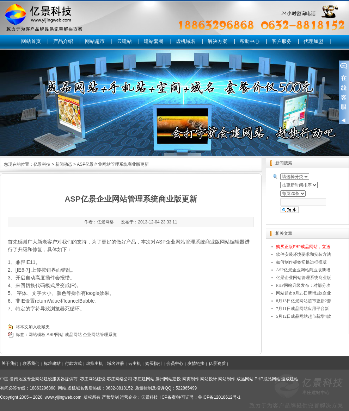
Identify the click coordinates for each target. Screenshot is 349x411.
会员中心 (174, 363)
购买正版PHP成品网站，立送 (303, 246)
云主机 (134, 363)
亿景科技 (41, 164)
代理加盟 (313, 41)
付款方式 (73, 363)
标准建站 (52, 363)
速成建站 (289, 379)
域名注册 (115, 363)
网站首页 (31, 41)
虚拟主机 (94, 363)
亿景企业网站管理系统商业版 (303, 277)
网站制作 (226, 379)
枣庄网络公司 (119, 379)
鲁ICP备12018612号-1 (219, 397)
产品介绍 (63, 41)
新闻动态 (63, 164)
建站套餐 (154, 41)
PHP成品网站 (267, 379)
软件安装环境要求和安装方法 (303, 254)
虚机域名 (186, 41)
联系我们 (31, 363)
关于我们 (9, 363)
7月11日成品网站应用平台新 (302, 308)
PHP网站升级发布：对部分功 (303, 285)
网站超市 (95, 41)
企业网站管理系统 (100, 334)
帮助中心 (249, 41)
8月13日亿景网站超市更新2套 (303, 300)
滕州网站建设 (168, 379)
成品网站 (73, 334)
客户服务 (282, 41)
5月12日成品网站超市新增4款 (303, 316)
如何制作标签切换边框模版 (301, 262)
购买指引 (153, 363)
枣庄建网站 (143, 379)
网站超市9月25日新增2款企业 (303, 293)
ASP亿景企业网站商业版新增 (303, 269)
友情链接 (196, 363)
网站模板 (37, 334)
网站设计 (208, 379)
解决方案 (217, 41)
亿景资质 (217, 363)
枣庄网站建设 (92, 379)
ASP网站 (55, 334)
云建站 (124, 41)
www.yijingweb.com (63, 397)
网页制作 (190, 379)
